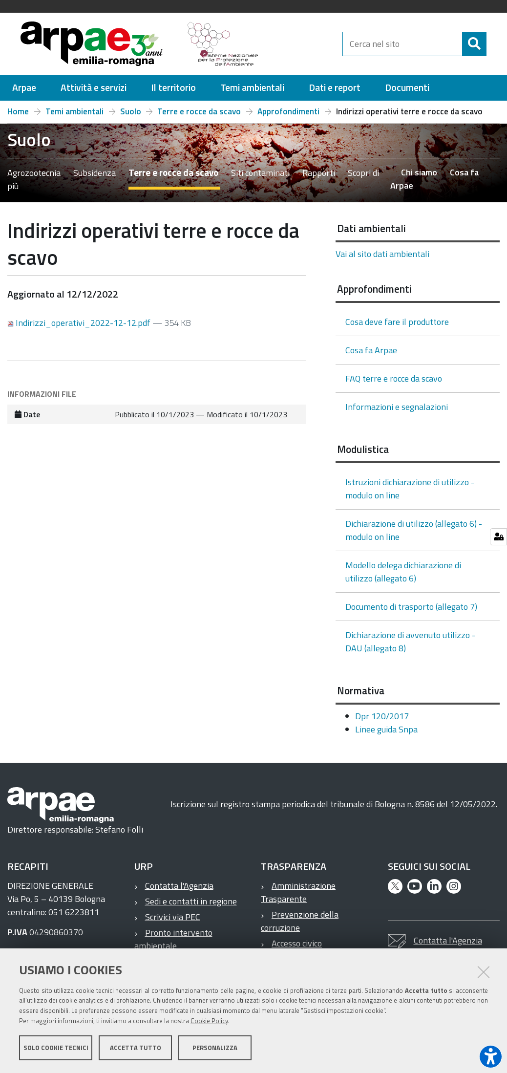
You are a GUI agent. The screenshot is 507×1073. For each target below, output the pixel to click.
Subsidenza (94, 177)
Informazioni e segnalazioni (396, 411)
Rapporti (318, 177)
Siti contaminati (260, 177)
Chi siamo (419, 176)
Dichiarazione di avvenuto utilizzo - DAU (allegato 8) (410, 646)
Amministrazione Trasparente (298, 896)
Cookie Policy (209, 1021)
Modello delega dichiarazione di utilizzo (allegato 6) (403, 576)
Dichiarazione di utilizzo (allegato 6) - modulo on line (413, 534)
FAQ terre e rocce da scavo (393, 382)
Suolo (130, 115)
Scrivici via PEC (172, 921)
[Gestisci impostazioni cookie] (498, 536)
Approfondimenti (288, 115)
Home (18, 115)
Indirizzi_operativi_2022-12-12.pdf (79, 327)
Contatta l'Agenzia (179, 890)
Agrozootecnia (34, 177)
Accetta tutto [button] (135, 1047)
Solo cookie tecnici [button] (55, 1047)
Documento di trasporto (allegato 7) (411, 611)
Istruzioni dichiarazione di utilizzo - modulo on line (409, 493)
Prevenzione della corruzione (299, 925)
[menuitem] (24, 92)
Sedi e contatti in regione (191, 905)
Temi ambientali (74, 115)
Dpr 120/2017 (382, 720)
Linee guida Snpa (386, 733)
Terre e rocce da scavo (199, 115)
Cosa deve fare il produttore (397, 326)
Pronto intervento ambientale (173, 943)
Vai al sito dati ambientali (382, 258)
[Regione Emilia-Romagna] (320, 45)
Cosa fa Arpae (371, 354)
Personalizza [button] (214, 1047)
